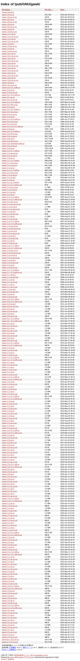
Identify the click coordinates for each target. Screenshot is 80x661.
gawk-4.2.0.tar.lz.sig (9, 443)
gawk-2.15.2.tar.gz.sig (10, 61)
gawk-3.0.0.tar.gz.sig (9, 92)
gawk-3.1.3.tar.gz (8, 195)
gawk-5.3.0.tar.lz (8, 596)
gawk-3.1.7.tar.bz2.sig (10, 277)
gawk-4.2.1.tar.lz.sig (9, 457)
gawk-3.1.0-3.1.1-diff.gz (10, 151)
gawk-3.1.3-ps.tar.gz (9, 190)
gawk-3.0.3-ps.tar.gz (9, 114)
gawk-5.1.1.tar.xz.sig (9, 530)
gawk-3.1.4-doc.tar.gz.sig (11, 204)
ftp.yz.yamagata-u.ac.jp (39, 655)
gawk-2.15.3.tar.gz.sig (10, 66)
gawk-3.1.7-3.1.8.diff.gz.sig (12, 272)
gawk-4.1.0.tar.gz (8, 348)
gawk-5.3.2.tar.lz (8, 630)
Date (62, 10)
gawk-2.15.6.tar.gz (9, 78)
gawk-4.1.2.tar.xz (8, 391)
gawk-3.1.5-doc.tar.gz (10, 226)
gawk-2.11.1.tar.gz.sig (10, 37)
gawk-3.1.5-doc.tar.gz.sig (11, 229)
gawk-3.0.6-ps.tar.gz (9, 146)
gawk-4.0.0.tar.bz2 (9, 304)
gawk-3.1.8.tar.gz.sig (9, 297)
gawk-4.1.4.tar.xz (8, 426)
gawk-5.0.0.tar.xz (8, 479)
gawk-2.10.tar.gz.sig (9, 32)
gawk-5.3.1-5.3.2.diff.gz (10, 605)
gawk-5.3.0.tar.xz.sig (9, 603)
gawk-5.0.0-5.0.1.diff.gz (10, 464)
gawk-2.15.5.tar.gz (9, 73)
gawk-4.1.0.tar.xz (8, 353)
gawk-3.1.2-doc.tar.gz (10, 173)
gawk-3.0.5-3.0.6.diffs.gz (11, 131)
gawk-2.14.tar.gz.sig (9, 51)
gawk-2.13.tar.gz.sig (9, 46)
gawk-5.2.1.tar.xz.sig (9, 569)
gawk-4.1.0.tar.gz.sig (9, 350)
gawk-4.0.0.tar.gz (8, 309)
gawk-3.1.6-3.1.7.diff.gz (10, 246)
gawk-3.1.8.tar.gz (8, 294)
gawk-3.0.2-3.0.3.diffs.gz (11, 102)
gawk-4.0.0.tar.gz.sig (9, 311)
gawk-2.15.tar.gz (8, 83)
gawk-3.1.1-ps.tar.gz (9, 165)
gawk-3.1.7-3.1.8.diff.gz (10, 270)
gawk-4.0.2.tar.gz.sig (9, 336)
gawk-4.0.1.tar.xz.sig (9, 331)
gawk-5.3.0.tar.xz (8, 601)
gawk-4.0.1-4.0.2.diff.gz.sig (12, 321)
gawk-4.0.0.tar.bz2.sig (10, 306)
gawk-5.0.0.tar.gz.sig (9, 472)
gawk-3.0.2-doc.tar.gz (10, 105)
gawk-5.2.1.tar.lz (8, 562)
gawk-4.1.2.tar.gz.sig (9, 384)
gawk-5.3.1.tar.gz (8, 610)
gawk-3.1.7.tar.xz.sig (9, 287)
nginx (12, 657)
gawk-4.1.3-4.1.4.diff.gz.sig (12, 399)
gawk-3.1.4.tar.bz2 (9, 212)
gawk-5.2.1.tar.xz (8, 566)
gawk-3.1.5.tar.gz (8, 241)
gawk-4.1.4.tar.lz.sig (9, 423)
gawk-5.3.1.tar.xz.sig (9, 622)
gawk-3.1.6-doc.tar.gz (10, 250)
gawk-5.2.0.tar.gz (8, 537)
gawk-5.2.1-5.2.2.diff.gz (10, 552)
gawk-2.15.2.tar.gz (9, 58)
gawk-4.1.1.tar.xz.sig (9, 374)
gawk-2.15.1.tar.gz (9, 54)
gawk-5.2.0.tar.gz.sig (9, 540)
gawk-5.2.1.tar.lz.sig (9, 564)
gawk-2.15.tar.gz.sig (9, 85)
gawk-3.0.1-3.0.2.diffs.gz (11, 95)
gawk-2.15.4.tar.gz (9, 68)
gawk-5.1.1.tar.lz (8, 523)
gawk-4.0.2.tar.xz (8, 338)
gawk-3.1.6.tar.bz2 (9, 260)
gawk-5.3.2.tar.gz (8, 625)
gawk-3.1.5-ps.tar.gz (9, 231)
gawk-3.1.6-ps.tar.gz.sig (11, 258)
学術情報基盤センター (21, 655)
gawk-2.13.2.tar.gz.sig (10, 41)
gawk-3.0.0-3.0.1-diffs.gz (11, 87)
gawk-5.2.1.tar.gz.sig (9, 559)
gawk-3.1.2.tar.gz (8, 180)
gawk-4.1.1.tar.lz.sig (9, 370)
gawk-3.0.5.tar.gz (8, 139)
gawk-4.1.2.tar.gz (8, 382)
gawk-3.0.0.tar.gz (8, 90)
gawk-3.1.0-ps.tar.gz (9, 156)
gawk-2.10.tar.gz (8, 29)
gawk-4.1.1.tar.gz (8, 362)
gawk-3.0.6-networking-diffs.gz (13, 143)
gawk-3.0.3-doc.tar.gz (10, 112)
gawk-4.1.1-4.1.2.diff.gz (10, 357)
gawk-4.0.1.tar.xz (8, 328)
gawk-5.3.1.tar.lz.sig (9, 618)
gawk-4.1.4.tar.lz (8, 421)
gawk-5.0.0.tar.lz (8, 474)
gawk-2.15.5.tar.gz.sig (10, 75)
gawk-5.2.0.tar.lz (8, 542)
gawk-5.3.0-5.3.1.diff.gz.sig (12, 588)
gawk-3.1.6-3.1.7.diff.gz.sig (12, 248)
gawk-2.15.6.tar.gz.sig (10, 80)
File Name (6, 10)
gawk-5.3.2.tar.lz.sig (9, 632)
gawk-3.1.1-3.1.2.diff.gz (10, 160)
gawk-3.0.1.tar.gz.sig (9, 100)
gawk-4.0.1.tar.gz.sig (9, 326)
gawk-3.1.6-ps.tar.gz (9, 255)
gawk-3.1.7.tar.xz (8, 285)
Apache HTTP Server (25, 657)
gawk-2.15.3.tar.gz (9, 63)
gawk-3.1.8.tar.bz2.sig (10, 292)
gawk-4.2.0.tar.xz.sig (9, 447)
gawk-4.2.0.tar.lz (8, 440)
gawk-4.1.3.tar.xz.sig (9, 413)
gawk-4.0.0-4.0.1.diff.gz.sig (12, 302)
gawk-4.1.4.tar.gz (8, 416)
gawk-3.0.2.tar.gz (8, 107)
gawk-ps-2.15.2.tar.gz (10, 642)
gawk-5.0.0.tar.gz (8, 469)
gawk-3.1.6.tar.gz (8, 265)
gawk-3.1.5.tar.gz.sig (9, 243)
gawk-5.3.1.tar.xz (8, 620)
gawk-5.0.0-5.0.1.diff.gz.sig (12, 467)
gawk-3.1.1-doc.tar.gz (10, 163)
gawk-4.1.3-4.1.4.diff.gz (10, 396)
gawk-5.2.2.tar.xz (8, 581)
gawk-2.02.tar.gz (8, 19)
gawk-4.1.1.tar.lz (8, 367)
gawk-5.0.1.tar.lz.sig (9, 491)
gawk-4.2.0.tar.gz (8, 435)
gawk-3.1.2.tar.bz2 (9, 177)
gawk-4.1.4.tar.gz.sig (9, 418)
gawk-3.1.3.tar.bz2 (9, 192)
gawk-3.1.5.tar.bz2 (9, 236)
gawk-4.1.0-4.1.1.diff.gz (10, 343)
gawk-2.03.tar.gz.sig (9, 27)
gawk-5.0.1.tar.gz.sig (9, 486)
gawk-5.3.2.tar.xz (8, 635)
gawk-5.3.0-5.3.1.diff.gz (10, 586)
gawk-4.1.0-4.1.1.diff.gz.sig (12, 345)
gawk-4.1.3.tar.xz (8, 411)
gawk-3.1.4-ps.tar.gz (9, 207)
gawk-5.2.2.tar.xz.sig (9, 584)
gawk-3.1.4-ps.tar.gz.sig (11, 209)
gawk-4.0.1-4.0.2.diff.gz (10, 318)
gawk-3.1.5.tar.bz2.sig (10, 238)
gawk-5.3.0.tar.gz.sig (9, 593)
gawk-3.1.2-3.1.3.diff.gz (10, 170)
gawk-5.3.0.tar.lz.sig (9, 598)
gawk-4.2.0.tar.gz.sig (9, 438)
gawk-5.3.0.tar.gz (8, 591)
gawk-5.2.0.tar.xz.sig (9, 549)
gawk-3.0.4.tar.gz (8, 129)
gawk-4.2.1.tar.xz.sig (9, 462)
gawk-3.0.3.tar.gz (8, 117)
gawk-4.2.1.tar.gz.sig (9, 452)
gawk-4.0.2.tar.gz (8, 333)
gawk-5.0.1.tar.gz (8, 484)
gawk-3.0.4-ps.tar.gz (9, 124)
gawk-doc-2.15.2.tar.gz (10, 639)
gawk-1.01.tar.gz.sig (9, 17)
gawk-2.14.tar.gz (8, 49)
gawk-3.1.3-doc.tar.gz (10, 187)
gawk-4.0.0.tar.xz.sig (9, 316)
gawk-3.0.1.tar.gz (8, 97)
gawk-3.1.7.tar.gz (8, 280)
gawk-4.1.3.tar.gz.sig (9, 404)
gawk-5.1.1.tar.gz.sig (9, 520)
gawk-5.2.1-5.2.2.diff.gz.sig (12, 554)
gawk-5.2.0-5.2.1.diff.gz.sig (12, 535)
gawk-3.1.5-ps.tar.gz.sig (11, 233)
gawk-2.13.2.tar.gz (9, 39)
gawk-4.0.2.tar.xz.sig (9, 340)
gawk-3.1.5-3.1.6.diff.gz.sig (12, 224)
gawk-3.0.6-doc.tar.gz (10, 141)
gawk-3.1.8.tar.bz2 (9, 289)
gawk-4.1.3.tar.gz (8, 401)
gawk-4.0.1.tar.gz (8, 323)
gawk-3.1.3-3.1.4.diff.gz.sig (12, 185)
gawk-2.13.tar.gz (8, 44)
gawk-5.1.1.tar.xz (8, 528)
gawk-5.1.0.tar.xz (8, 513)
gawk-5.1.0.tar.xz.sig (9, 515)
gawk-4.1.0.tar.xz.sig (9, 355)
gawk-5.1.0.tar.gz (8, 503)
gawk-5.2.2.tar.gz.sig (9, 574)
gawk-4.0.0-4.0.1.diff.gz (10, 299)
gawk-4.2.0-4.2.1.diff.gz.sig (12, 433)
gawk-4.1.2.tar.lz (8, 387)
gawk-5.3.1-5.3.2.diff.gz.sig (12, 608)
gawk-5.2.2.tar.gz (8, 571)
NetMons (11, 659)
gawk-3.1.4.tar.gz (8, 216)
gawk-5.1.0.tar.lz (8, 508)
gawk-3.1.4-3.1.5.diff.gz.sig (12, 199)
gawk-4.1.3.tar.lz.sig (9, 408)
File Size (48, 10)
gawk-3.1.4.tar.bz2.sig (10, 214)
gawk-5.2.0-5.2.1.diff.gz (10, 532)
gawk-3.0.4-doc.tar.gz (10, 122)
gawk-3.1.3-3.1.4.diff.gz (10, 182)
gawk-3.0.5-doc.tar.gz (10, 134)
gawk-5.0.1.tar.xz (8, 494)
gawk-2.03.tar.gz (8, 24)
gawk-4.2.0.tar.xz (8, 445)
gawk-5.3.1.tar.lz (8, 615)
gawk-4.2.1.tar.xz (8, 460)
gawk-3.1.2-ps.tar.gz (9, 175)
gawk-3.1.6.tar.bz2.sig (10, 263)
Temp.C (4, 659)
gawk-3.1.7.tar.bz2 (9, 275)
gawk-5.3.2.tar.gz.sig (9, 627)
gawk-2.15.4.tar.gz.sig (10, 71)
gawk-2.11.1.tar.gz (9, 34)
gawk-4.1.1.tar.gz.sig (9, 365)
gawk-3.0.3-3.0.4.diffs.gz (11, 109)
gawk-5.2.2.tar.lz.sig (9, 579)
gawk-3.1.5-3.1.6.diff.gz (10, 221)
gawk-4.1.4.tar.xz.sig (9, 428)
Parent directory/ (8, 12)
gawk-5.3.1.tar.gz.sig (9, 613)
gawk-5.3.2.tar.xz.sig (9, 637)
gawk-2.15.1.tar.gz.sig (10, 56)
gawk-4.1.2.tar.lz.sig (9, 389)
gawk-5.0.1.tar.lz (8, 489)
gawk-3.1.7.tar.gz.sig (9, 282)
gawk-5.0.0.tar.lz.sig (9, 477)
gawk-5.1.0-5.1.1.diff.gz (10, 498)
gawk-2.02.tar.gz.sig (9, 22)
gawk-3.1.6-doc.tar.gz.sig (11, 253)
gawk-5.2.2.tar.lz (8, 576)
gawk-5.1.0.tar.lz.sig (9, 511)
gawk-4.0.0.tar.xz (8, 314)
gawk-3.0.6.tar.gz (8, 148)
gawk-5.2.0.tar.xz (8, 547)
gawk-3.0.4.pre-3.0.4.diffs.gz (12, 126)
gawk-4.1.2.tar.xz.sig (9, 394)
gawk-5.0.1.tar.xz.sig (9, 496)
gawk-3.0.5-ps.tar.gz (9, 136)
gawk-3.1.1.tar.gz (8, 168)
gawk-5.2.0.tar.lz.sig (9, 545)
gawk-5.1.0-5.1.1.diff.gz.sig (12, 501)
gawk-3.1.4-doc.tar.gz (10, 202)
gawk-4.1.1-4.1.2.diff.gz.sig (12, 360)
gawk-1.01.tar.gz (8, 15)
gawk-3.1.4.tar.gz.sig (9, 219)
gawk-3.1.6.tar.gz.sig (9, 267)
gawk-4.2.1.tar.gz (8, 450)
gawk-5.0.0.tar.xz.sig (9, 481)
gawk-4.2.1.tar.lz (8, 455)
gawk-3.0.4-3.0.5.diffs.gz (11, 119)
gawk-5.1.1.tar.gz (8, 518)
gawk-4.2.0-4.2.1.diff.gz (10, 430)
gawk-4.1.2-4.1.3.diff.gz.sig (12, 379)
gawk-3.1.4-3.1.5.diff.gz (10, 197)
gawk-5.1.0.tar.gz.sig (9, 506)
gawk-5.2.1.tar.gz (8, 557)
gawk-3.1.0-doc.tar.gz (10, 153)
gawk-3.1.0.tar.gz (8, 158)
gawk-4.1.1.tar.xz (8, 372)
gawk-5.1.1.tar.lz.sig (9, 525)
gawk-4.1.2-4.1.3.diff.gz (10, 377)
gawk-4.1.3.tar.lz (8, 406)
